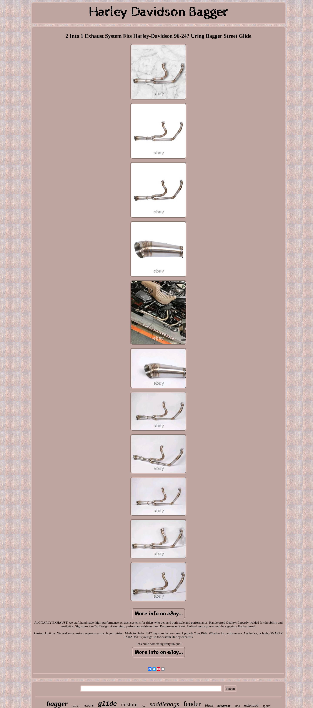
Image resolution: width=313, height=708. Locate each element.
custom (129, 704)
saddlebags (164, 704)
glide (107, 704)
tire (143, 706)
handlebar (223, 706)
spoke (266, 706)
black (209, 705)
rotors (89, 705)
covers (75, 706)
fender (192, 704)
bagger (57, 704)
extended (251, 705)
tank (237, 706)
